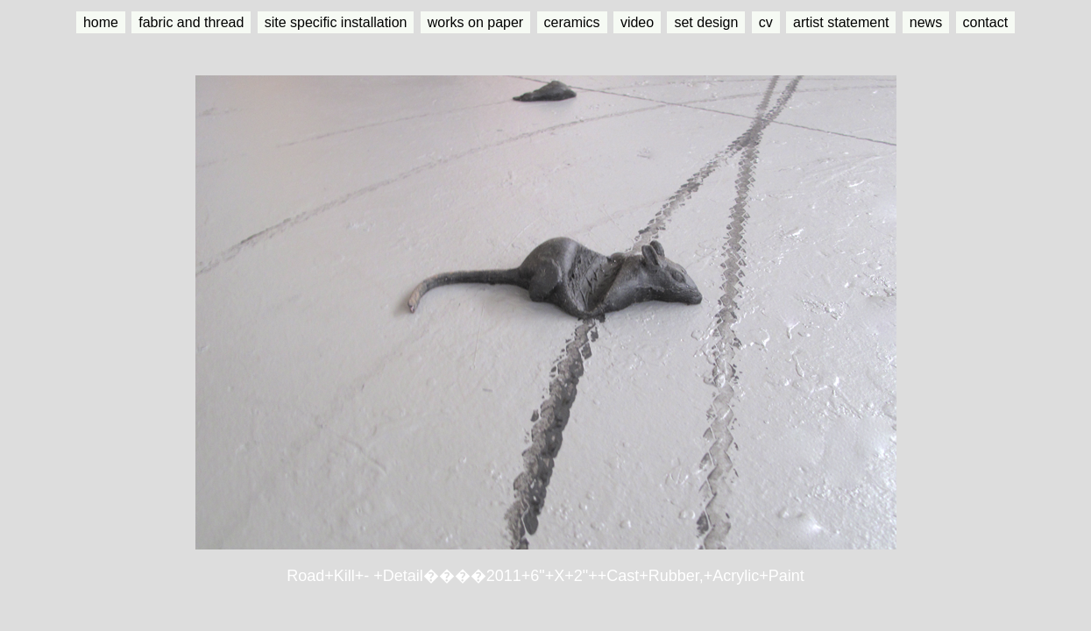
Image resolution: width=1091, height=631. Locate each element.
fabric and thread (191, 22)
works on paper (475, 22)
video (637, 22)
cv (766, 22)
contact (986, 22)
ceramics (572, 22)
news (926, 22)
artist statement (841, 22)
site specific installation (336, 22)
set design (706, 22)
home (100, 22)
